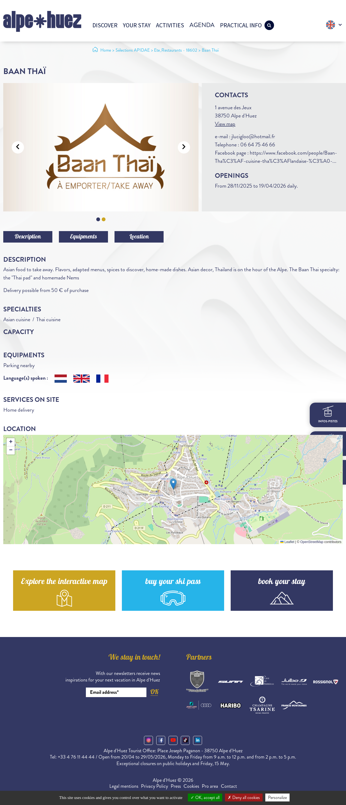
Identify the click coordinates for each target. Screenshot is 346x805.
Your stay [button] (137, 25)
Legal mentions (123, 786)
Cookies (191, 786)
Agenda (202, 25)
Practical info (241, 25)
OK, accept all (205, 797)
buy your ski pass (173, 582)
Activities (170, 25)
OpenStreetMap (311, 542)
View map (225, 124)
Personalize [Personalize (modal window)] (277, 797)
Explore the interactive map (64, 582)
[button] (173, 484)
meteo (328, 443)
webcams (328, 472)
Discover (105, 25)
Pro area (210, 786)
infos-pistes (328, 414)
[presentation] (118, 712)
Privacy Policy (154, 786)
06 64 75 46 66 (257, 145)
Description (28, 237)
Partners (199, 658)
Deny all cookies (244, 797)
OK (154, 692)
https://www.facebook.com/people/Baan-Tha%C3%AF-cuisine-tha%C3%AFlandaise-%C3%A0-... (276, 157)
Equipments (83, 237)
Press (176, 786)
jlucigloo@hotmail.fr (253, 136)
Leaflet (287, 542)
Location (139, 237)
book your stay (281, 582)
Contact (229, 786)
